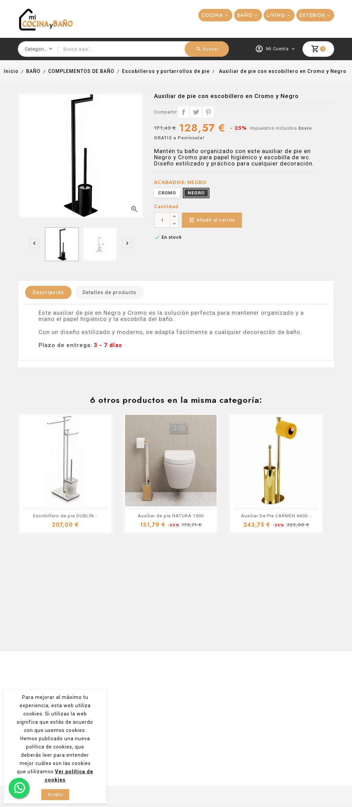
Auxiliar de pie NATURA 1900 (171, 515)
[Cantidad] (162, 220)
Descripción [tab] (48, 292)
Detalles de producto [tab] (109, 292)
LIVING (276, 15)
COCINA (212, 15)
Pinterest (208, 112)
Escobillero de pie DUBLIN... (65, 515)
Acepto (55, 794)
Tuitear (195, 112)
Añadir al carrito (212, 220)
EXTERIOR (312, 15)
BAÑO (245, 15)
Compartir (183, 112)
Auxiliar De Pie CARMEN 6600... (276, 515)
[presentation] (34, 243)
